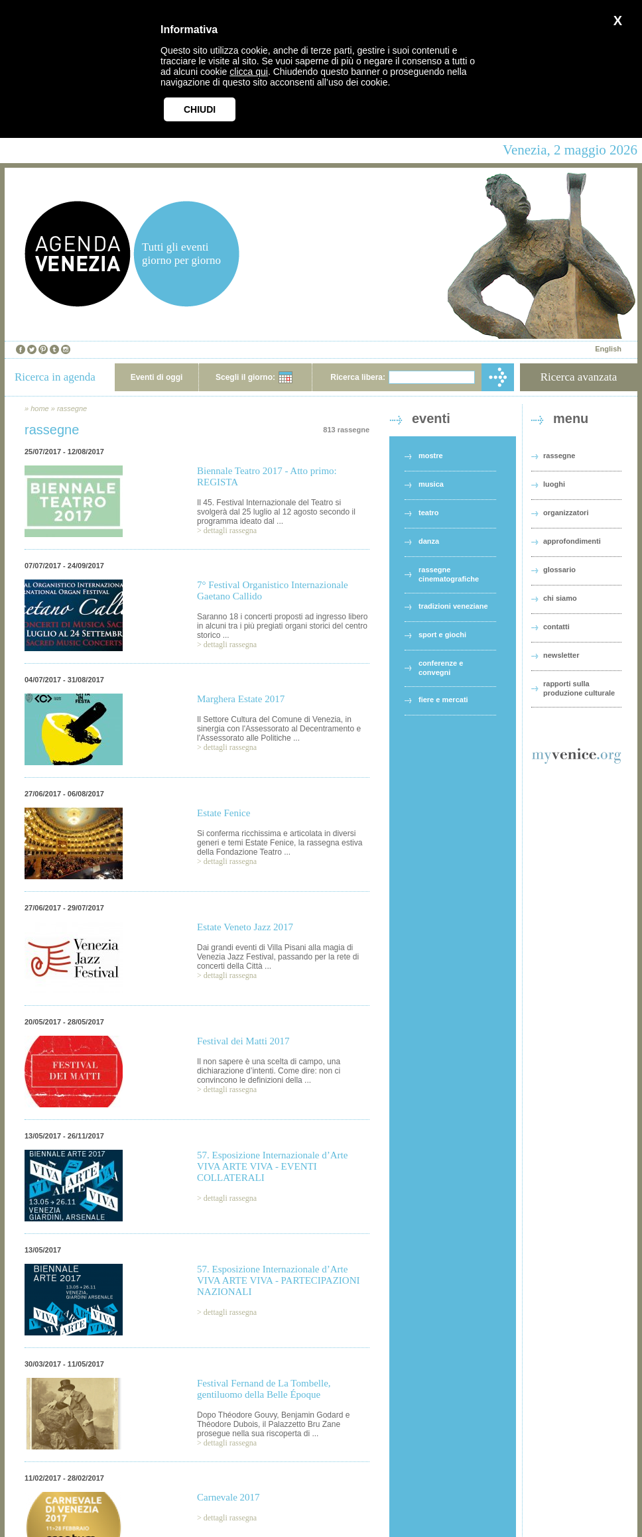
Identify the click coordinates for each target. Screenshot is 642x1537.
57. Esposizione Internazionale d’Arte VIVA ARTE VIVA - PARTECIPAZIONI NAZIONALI (278, 1280)
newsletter (561, 655)
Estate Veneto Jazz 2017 (245, 927)
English (608, 349)
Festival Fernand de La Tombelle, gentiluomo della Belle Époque (264, 1389)
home (40, 408)
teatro (428, 513)
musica (431, 484)
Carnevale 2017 (228, 1497)
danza (428, 541)
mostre (430, 456)
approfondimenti (572, 541)
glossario (559, 570)
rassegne (72, 408)
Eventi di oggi (157, 377)
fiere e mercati (443, 700)
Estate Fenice (223, 813)
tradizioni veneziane (453, 606)
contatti (556, 627)
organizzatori (565, 513)
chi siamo (560, 598)
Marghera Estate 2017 (241, 699)
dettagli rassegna (230, 530)
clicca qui (248, 71)
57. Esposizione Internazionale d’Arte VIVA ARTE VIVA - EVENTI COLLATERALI (272, 1166)
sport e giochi (442, 635)
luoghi (554, 484)
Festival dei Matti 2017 (243, 1041)
